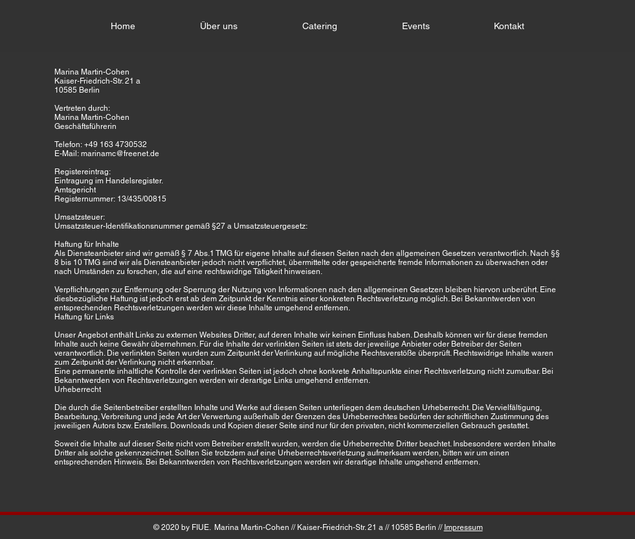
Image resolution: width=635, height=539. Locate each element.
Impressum (463, 527)
